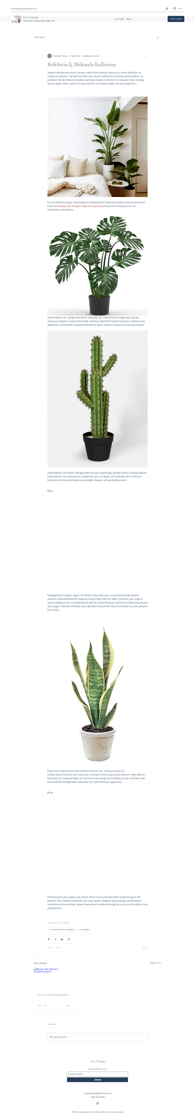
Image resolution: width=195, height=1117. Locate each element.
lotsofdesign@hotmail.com (24, 8)
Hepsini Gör (155, 963)
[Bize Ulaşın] (176, 19)
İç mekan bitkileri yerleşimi (62, 929)
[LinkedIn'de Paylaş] (62, 939)
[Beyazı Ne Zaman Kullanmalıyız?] (53, 979)
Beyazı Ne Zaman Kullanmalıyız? (53, 994)
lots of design (30, 17)
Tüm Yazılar (39, 37)
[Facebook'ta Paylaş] (48, 939)
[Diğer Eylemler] (146, 56)
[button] (157, 37)
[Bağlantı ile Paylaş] (68, 939)
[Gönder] (97, 1079)
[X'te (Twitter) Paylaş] (55, 939)
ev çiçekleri (84, 929)
